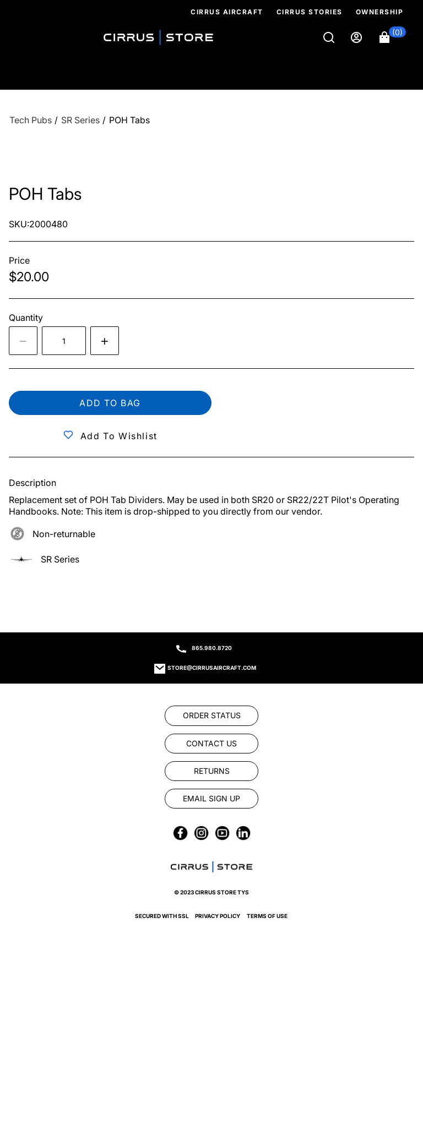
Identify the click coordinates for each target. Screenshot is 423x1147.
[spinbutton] (64, 340)
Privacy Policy (217, 916)
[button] (392, 37)
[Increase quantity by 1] (104, 340)
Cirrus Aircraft (227, 12)
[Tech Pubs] (30, 120)
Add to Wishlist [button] (119, 435)
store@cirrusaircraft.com (211, 667)
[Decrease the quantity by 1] (23, 340)
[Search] (330, 37)
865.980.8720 (212, 647)
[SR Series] (80, 120)
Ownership (380, 12)
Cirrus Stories (309, 12)
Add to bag (110, 402)
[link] (211, 715)
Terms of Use (267, 916)
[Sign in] (357, 37)
